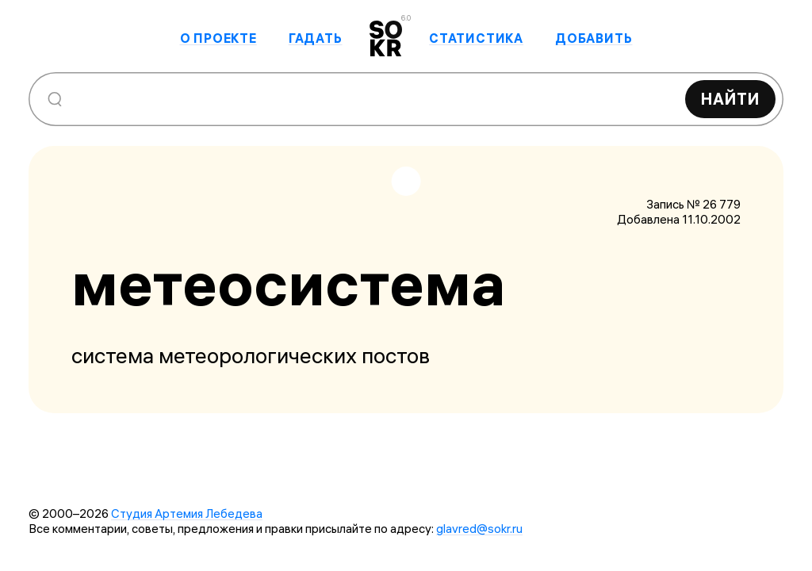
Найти (730, 99)
